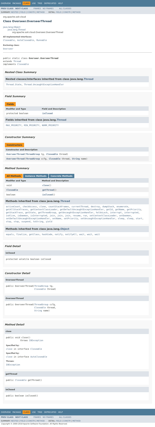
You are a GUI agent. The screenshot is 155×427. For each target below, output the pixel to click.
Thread (17, 61)
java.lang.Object (11, 27)
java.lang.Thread (16, 29)
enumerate (122, 206)
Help (60, 3)
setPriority (71, 218)
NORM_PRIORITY (50, 125)
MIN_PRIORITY (31, 125)
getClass (34, 234)
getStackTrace (14, 212)
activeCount (13, 206)
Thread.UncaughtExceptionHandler (44, 84)
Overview (6, 3)
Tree (40, 3)
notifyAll (71, 234)
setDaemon (125, 215)
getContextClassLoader (43, 209)
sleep (121, 218)
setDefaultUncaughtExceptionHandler (28, 218)
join (52, 215)
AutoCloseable (25, 40)
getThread (48, 190)
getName (119, 209)
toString (38, 221)
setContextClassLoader (103, 215)
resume (77, 215)
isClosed (47, 113)
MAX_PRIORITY (13, 125)
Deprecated (50, 3)
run (85, 215)
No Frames (48, 8)
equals (10, 234)
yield (49, 221)
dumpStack (108, 206)
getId (109, 209)
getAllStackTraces (17, 209)
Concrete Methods (62, 176)
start (139, 218)
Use (34, 3)
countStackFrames (58, 206)
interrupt (116, 212)
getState (30, 212)
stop (8, 221)
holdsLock (102, 212)
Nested (14, 12)
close (45, 185)
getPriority (134, 209)
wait (81, 234)
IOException (36, 340)
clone (42, 206)
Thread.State (13, 84)
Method (41, 12)
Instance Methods (35, 176)
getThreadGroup (47, 212)
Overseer (8, 49)
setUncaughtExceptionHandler (98, 218)
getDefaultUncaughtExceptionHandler (82, 209)
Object (64, 228)
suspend (25, 221)
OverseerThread (15, 154)
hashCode (47, 234)
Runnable (41, 40)
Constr (31, 12)
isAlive (10, 215)
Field (22, 12)
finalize (21, 234)
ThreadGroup (33, 154)
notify (59, 234)
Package (17, 3)
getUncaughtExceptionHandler (76, 212)
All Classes (65, 8)
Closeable (9, 40)
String (76, 159)
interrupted (131, 212)
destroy (95, 206)
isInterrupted (38, 215)
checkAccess (30, 206)
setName (56, 218)
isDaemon (23, 215)
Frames (37, 8)
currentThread (80, 206)
